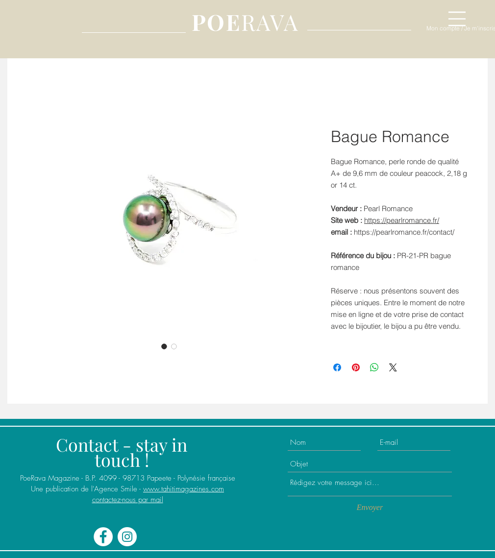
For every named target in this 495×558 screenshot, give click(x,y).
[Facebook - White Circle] (103, 536)
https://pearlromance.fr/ (401, 220)
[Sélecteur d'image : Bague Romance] (164, 346)
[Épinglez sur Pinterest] (356, 367)
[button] (457, 18)
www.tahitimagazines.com (183, 489)
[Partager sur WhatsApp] (374, 367)
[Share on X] (393, 367)
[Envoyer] (370, 507)
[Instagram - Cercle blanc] (127, 536)
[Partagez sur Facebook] (337, 367)
